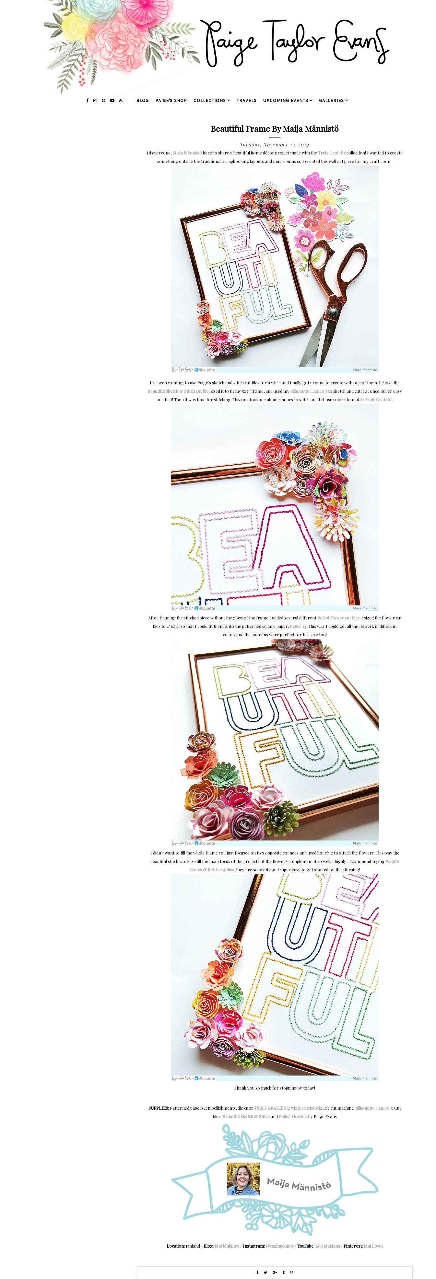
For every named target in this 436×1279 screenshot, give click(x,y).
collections (210, 100)
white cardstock (306, 1108)
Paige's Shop (171, 100)
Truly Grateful (332, 152)
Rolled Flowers (293, 1116)
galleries (331, 100)
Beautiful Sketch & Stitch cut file (177, 391)
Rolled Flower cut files (338, 617)
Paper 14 (298, 626)
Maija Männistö (187, 152)
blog (142, 100)
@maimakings (280, 1246)
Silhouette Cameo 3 (308, 391)
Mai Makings (227, 1246)
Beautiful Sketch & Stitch (246, 1116)
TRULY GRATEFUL (271, 1108)
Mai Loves (373, 1246)
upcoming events (285, 100)
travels (247, 100)
